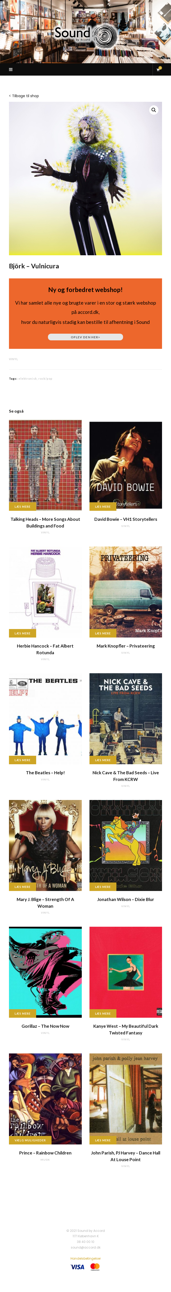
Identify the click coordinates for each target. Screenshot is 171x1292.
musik (45, 1159)
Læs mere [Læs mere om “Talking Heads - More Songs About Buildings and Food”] (23, 506)
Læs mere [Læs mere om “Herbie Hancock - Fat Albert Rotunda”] (23, 633)
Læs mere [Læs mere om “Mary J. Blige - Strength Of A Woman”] (23, 886)
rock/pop (45, 378)
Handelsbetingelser (86, 1258)
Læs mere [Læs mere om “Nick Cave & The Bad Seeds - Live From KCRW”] (103, 760)
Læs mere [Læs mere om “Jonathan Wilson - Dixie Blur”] (103, 886)
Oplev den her (85, 337)
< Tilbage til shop (24, 95)
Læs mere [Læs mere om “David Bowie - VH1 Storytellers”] (103, 506)
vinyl (13, 359)
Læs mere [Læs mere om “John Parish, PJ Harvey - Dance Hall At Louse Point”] (103, 1140)
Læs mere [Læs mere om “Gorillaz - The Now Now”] (23, 1013)
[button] (153, 110)
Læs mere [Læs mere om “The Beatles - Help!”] (23, 760)
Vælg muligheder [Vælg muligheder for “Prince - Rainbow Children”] (30, 1140)
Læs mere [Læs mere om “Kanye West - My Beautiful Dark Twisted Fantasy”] (103, 1013)
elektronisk (27, 378)
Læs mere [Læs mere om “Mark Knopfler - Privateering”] (103, 633)
